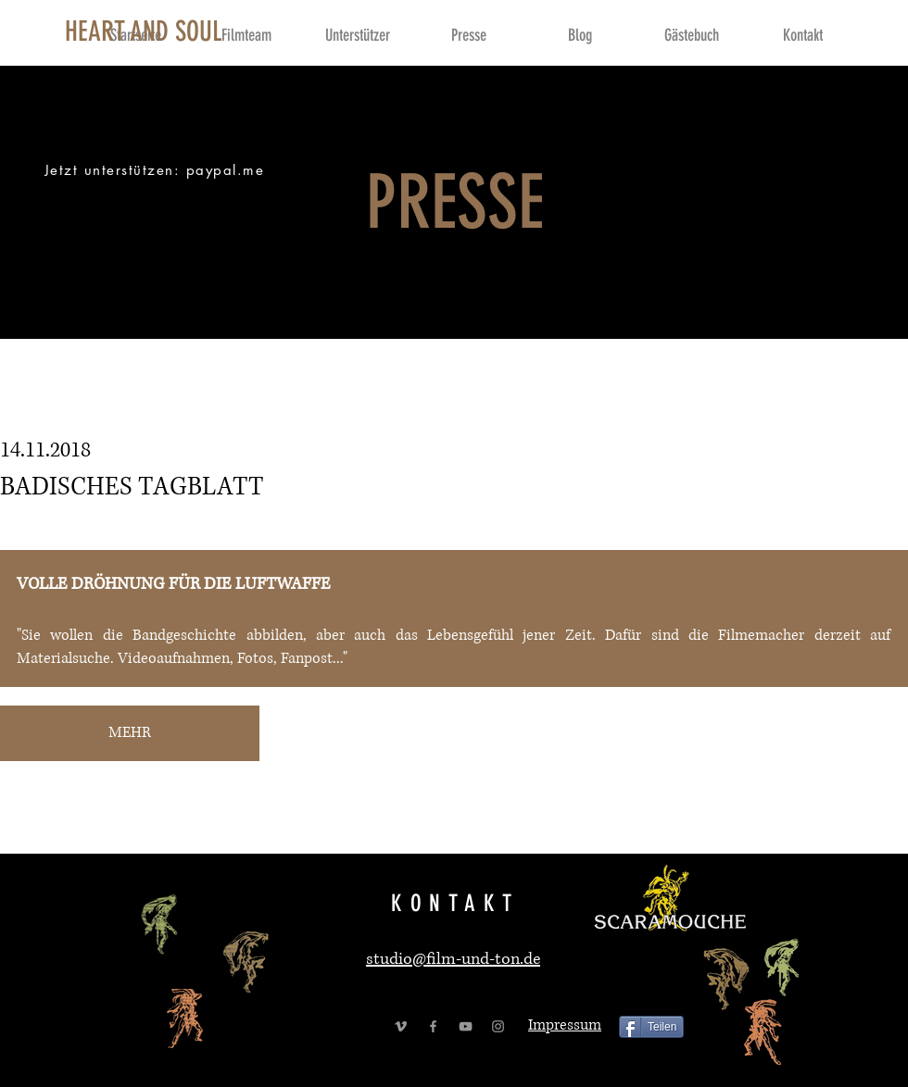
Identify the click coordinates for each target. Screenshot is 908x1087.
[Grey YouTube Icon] (465, 1026)
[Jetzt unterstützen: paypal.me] (156, 170)
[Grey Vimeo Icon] (401, 1026)
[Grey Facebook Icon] (433, 1026)
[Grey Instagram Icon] (498, 1026)
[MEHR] (129, 733)
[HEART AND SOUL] (143, 31)
